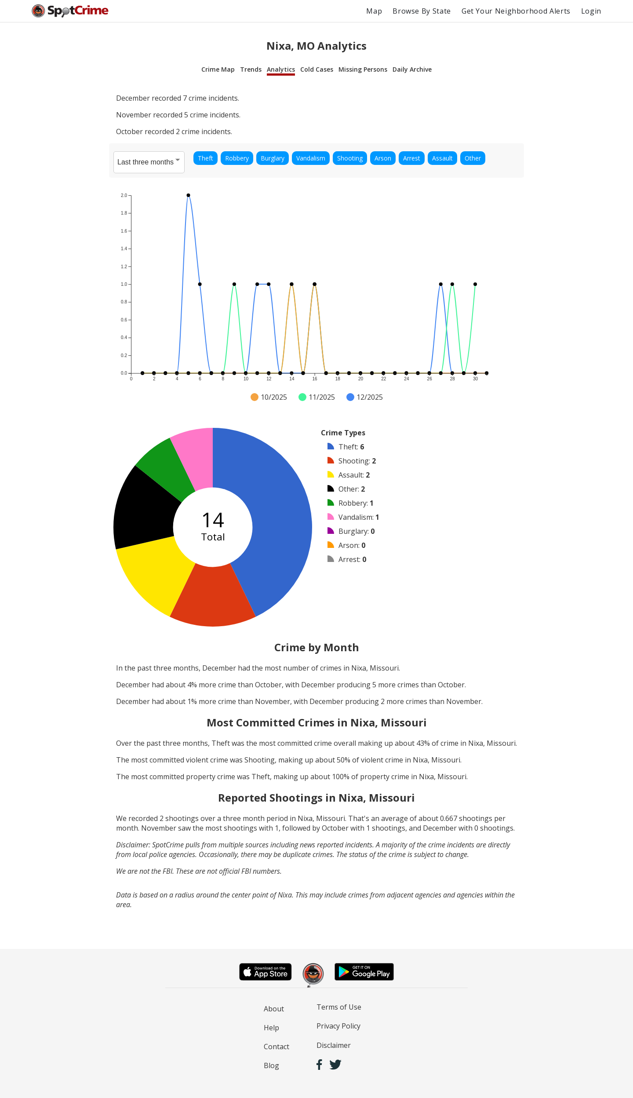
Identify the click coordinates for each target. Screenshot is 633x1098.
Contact (276, 1046)
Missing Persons (362, 69)
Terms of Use (338, 1007)
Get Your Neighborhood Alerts (516, 11)
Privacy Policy (338, 1026)
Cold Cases (316, 69)
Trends (251, 69)
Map (374, 11)
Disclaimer (333, 1045)
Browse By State (422, 11)
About (274, 1009)
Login (591, 11)
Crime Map (218, 69)
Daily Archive (412, 69)
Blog (271, 1065)
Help (271, 1027)
